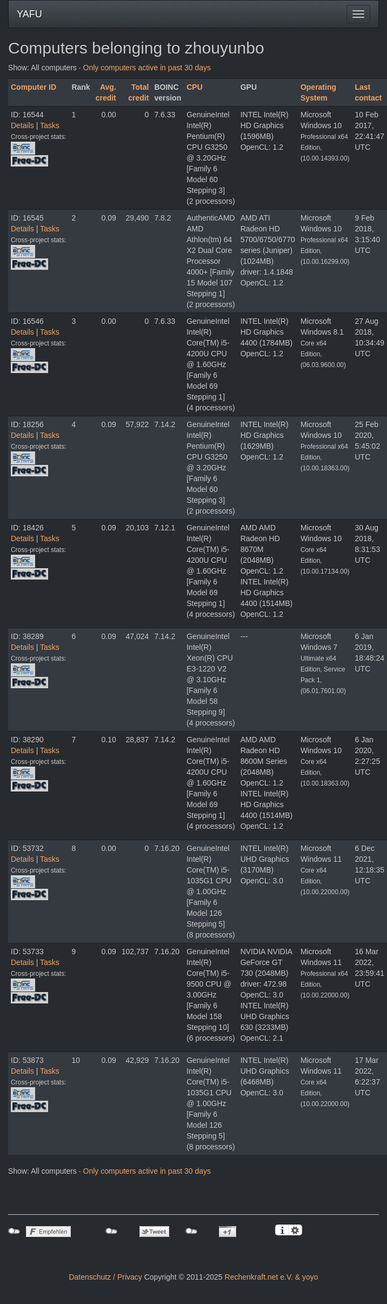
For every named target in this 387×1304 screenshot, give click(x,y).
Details (22, 125)
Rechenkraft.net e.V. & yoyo (271, 1277)
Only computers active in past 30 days (147, 67)
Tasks (49, 125)
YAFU (29, 14)
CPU (194, 87)
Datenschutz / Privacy (105, 1277)
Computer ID (33, 87)
